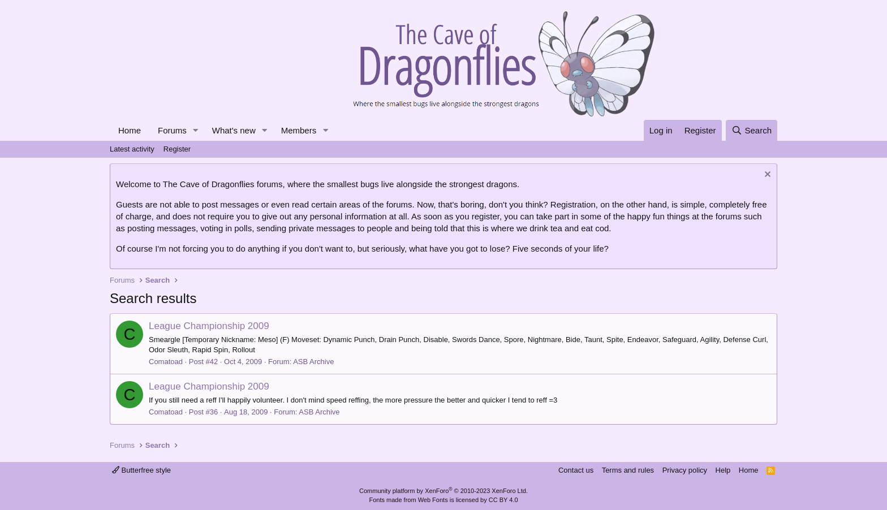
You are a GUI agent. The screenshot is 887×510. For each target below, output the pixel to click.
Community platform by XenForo (443, 490)
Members (299, 130)
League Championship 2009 (209, 326)
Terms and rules (628, 470)
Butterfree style (141, 470)
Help (723, 470)
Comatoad (166, 361)
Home (129, 130)
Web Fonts (433, 499)
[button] (196, 130)
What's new (234, 130)
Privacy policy (684, 470)
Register (177, 149)
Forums (172, 130)
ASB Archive (313, 361)
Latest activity (132, 149)
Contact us (575, 470)
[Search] (751, 130)
